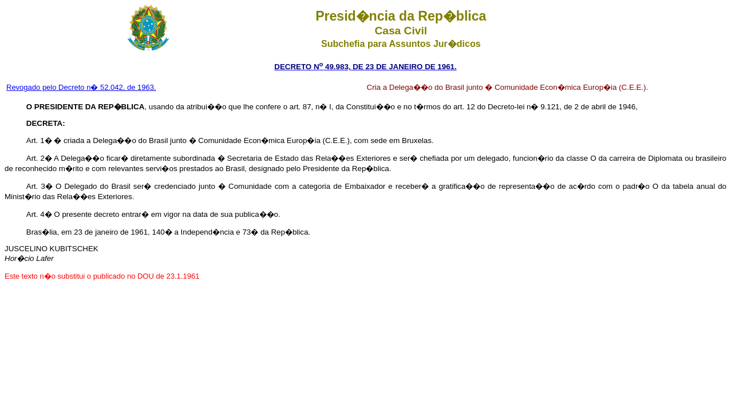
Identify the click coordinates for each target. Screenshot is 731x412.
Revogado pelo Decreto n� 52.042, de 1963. (81, 87)
